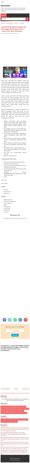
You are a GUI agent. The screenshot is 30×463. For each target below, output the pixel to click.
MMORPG (21, 408)
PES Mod (11, 33)
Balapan (24, 406)
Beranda (16, 388)
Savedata (16, 218)
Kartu (15, 408)
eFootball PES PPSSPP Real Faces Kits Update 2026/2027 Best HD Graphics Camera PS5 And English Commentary (14, 434)
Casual (6, 408)
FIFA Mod (8, 419)
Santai (21, 410)
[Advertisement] (15, 50)
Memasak (26, 408)
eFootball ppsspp (5, 33)
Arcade (18, 406)
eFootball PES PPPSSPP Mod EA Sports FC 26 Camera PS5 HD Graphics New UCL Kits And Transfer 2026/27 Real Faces (15, 444)
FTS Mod (20, 419)
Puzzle (9, 410)
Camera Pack (23, 218)
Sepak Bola (16, 33)
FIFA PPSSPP (14, 419)
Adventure (8, 406)
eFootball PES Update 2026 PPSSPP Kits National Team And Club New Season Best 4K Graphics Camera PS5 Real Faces (15, 439)
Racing (17, 410)
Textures (12, 218)
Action (2, 406)
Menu (4, 15)
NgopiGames (5, 5)
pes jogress (14, 421)
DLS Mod (3, 419)
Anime (13, 406)
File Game (6, 218)
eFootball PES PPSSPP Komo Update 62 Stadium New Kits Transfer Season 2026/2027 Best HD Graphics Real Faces (14, 452)
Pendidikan (3, 410)
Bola (2, 408)
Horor (11, 408)
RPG (13, 410)
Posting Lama (25, 388)
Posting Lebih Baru (5, 388)
